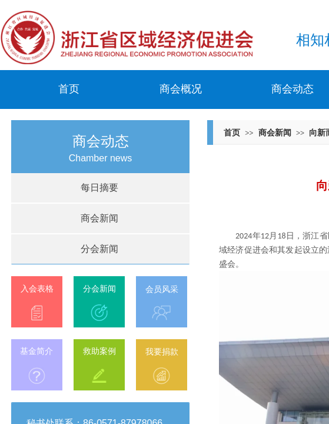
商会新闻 (274, 132)
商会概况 (180, 89)
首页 (68, 89)
